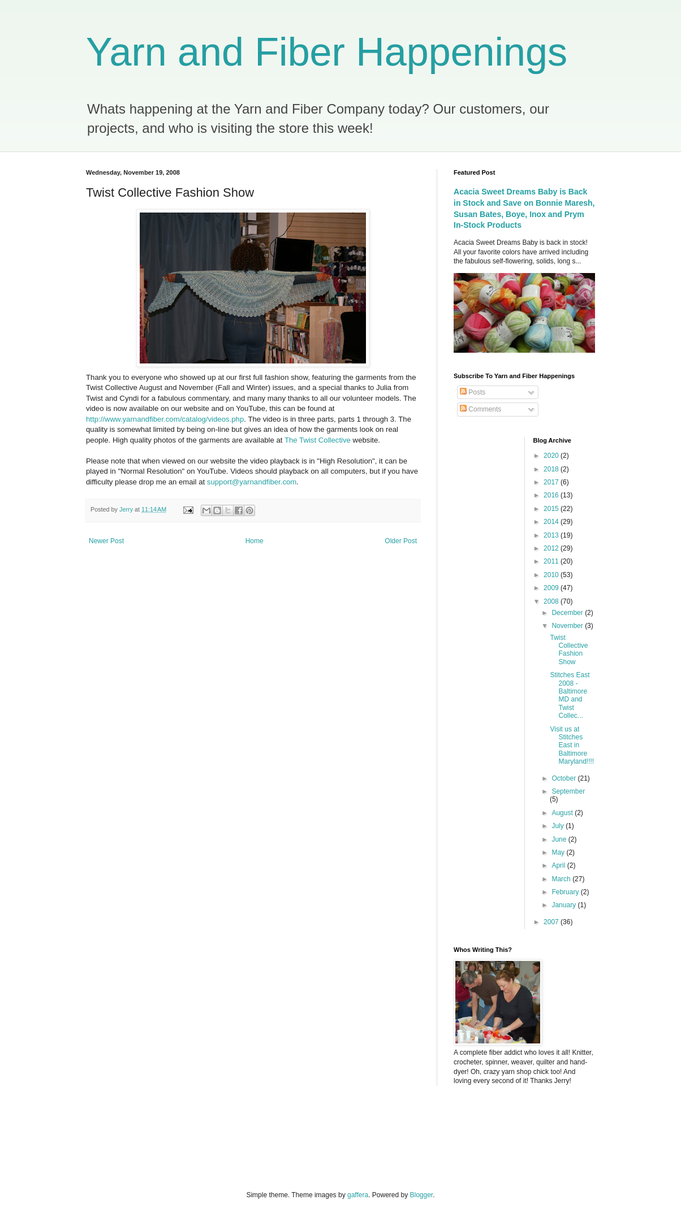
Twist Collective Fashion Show (569, 650)
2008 (552, 601)
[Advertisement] (209, 1137)
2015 (552, 509)
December (568, 613)
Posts (472, 392)
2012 (552, 548)
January (564, 905)
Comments (480, 409)
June (559, 839)
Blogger (421, 1195)
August (563, 813)
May (558, 852)
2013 (552, 535)
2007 (552, 922)
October (564, 778)
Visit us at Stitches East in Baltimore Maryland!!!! (572, 745)
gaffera (357, 1195)
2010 (552, 575)
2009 (552, 588)
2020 (552, 456)
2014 (552, 522)
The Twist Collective (319, 440)
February (565, 892)
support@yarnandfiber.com (252, 482)
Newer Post (106, 541)
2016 (552, 495)
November (568, 626)
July (558, 826)
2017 (552, 482)
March (561, 879)
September (568, 791)
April (559, 865)
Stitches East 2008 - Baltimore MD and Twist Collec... (569, 695)
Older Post (401, 541)
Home (254, 541)
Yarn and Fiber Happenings (326, 52)
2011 (552, 561)
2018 (552, 469)
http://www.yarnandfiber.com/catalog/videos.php (165, 419)
